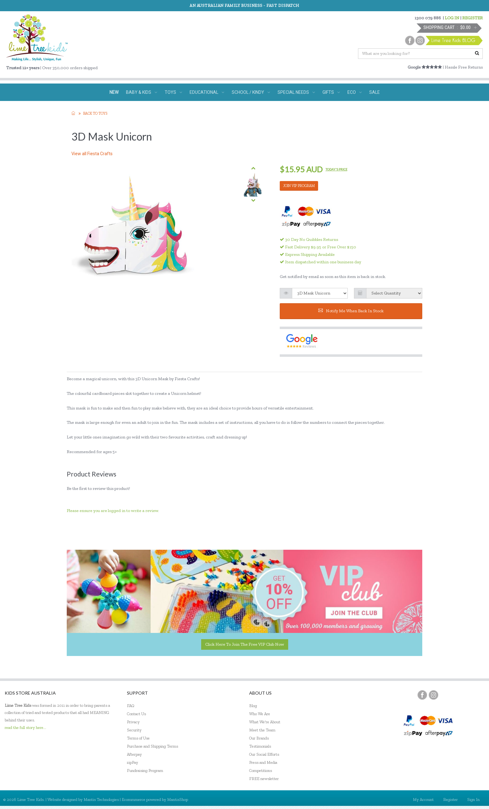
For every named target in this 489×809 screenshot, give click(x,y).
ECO (354, 92)
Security (134, 730)
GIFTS (331, 92)
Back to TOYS (95, 113)
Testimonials (260, 746)
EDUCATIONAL (207, 92)
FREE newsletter (264, 778)
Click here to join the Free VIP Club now (244, 644)
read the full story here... (25, 727)
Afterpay (134, 754)
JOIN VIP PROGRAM (299, 186)
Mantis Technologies (101, 799)
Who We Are (259, 713)
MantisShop (177, 799)
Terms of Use (138, 738)
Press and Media (263, 762)
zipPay (132, 762)
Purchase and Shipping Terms (152, 746)
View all (92, 153)
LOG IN (452, 18)
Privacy (133, 722)
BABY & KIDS (141, 92)
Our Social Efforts (264, 754)
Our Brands (259, 738)
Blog (253, 705)
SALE (374, 92)
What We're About (264, 722)
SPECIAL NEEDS (296, 92)
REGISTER (472, 18)
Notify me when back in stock (351, 311)
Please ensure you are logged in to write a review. (113, 510)
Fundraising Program (145, 770)
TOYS (173, 92)
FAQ (130, 705)
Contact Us (136, 713)
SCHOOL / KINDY (251, 92)
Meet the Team (262, 730)
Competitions (260, 770)
